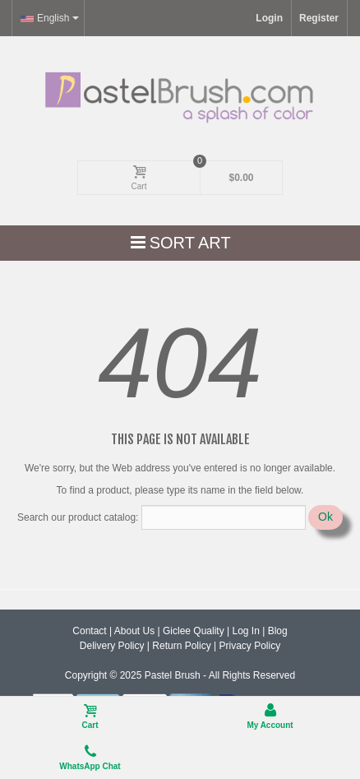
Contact (89, 631)
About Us (134, 631)
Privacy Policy (249, 645)
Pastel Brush (173, 675)
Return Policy (181, 645)
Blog (278, 631)
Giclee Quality (193, 631)
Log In (245, 631)
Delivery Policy (112, 645)
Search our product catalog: (77, 517)
